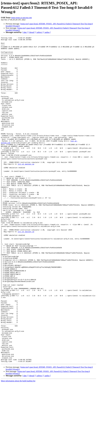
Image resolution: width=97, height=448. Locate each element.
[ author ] (47, 32)
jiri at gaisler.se (26, 190)
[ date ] (25, 32)
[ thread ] (31, 32)
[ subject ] (39, 32)
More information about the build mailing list (18, 446)
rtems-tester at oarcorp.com (21, 18)
